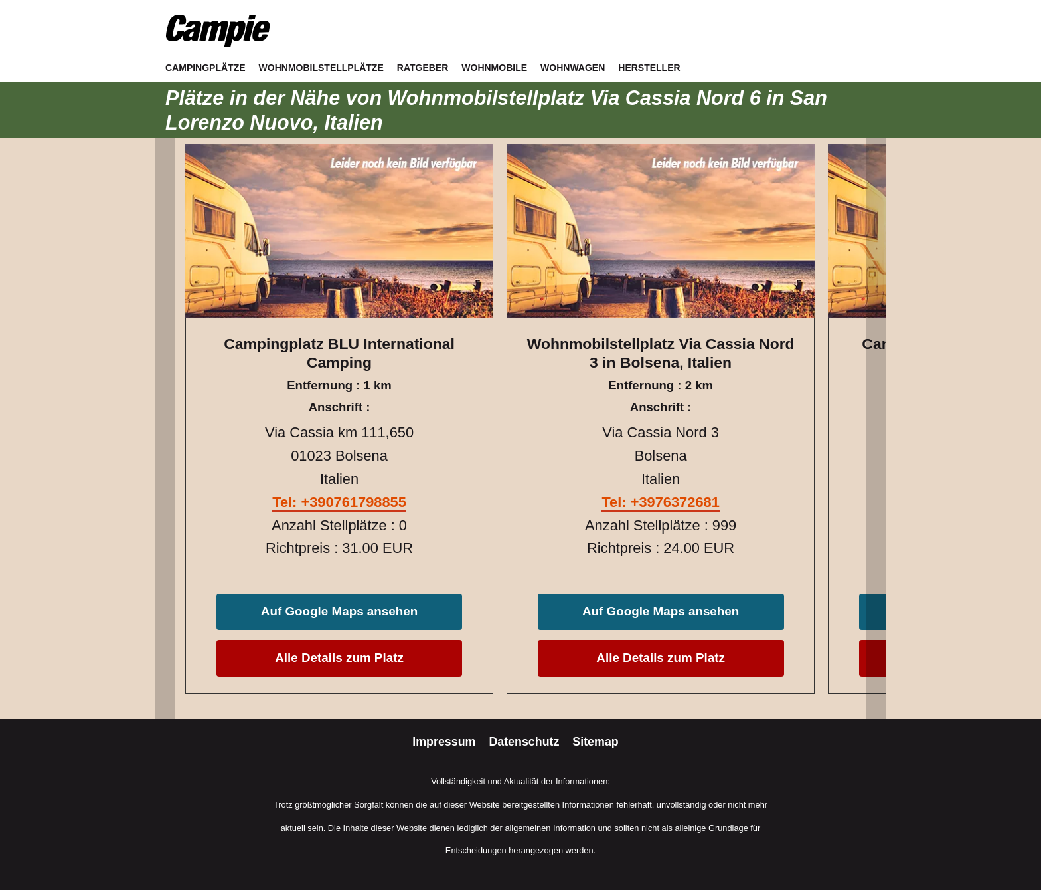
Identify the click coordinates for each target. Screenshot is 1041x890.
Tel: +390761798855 (339, 502)
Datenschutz (525, 741)
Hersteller (649, 67)
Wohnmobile (494, 67)
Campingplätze (205, 67)
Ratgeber (423, 67)
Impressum (445, 741)
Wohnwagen (572, 67)
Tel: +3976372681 (660, 502)
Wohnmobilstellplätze (321, 67)
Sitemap (595, 741)
